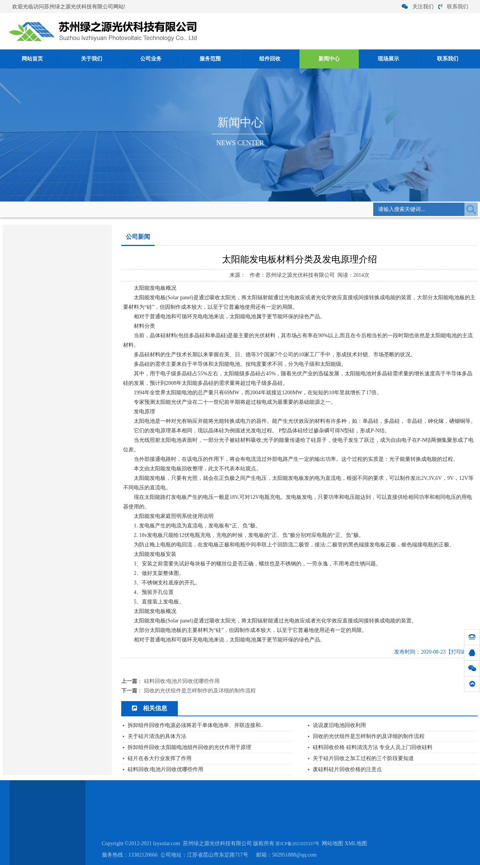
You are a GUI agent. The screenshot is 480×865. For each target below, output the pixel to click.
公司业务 (151, 59)
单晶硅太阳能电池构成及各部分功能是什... (56, 348)
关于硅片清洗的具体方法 (37, 359)
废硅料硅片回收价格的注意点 (347, 769)
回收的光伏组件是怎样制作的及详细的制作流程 (200, 691)
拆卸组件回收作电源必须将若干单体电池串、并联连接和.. (195, 725)
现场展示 (388, 59)
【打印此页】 (462, 652)
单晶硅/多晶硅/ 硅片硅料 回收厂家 (47, 383)
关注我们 (418, 7)
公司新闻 (122, 209)
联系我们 (453, 7)
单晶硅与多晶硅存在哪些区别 (42, 395)
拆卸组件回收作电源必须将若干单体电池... (56, 371)
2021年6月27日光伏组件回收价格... (47, 324)
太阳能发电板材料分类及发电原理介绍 (51, 430)
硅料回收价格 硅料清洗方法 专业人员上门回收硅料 (372, 747)
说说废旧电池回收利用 (339, 725)
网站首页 (32, 59)
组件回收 (269, 59)
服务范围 (210, 59)
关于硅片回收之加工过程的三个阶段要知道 (363, 758)
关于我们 (91, 59)
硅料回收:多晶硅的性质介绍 (40, 406)
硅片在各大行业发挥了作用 (39, 336)
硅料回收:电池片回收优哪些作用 (45, 418)
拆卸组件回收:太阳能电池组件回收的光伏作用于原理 (190, 747)
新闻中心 (329, 59)
